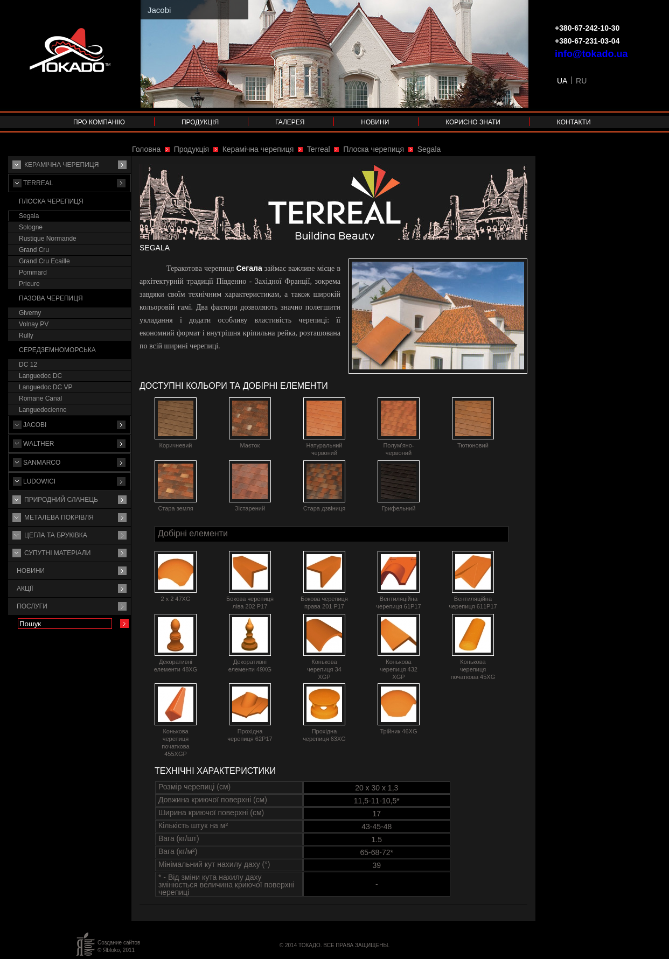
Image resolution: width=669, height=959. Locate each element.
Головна (146, 149)
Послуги (32, 606)
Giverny (30, 313)
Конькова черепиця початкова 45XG (473, 669)
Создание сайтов (118, 943)
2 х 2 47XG (175, 599)
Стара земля (175, 508)
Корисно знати (472, 122)
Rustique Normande (47, 238)
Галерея (290, 122)
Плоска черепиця (51, 201)
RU (581, 80)
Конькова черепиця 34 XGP (324, 669)
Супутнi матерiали (57, 553)
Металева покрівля (59, 517)
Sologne (31, 227)
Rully (26, 335)
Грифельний (398, 508)
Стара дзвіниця (324, 508)
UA (562, 80)
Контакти (574, 122)
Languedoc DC (40, 376)
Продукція (200, 122)
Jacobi (34, 425)
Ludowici (39, 481)
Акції (25, 588)
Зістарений (250, 508)
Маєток (250, 445)
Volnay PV (33, 324)
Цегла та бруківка (55, 535)
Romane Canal (40, 398)
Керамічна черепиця (61, 165)
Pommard (33, 272)
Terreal (38, 183)
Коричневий (175, 445)
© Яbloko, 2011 (116, 950)
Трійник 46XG (398, 731)
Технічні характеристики (215, 770)
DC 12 (28, 364)
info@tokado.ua (591, 53)
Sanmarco (41, 462)
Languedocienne (43, 410)
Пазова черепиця (51, 298)
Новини (375, 122)
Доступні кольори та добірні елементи (234, 385)
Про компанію (99, 122)
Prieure (29, 284)
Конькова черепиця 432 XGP (398, 669)
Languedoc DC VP (45, 387)
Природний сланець (61, 499)
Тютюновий (473, 445)
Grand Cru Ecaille (44, 261)
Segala (29, 216)
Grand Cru (34, 250)
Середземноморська (57, 350)
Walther (38, 443)
